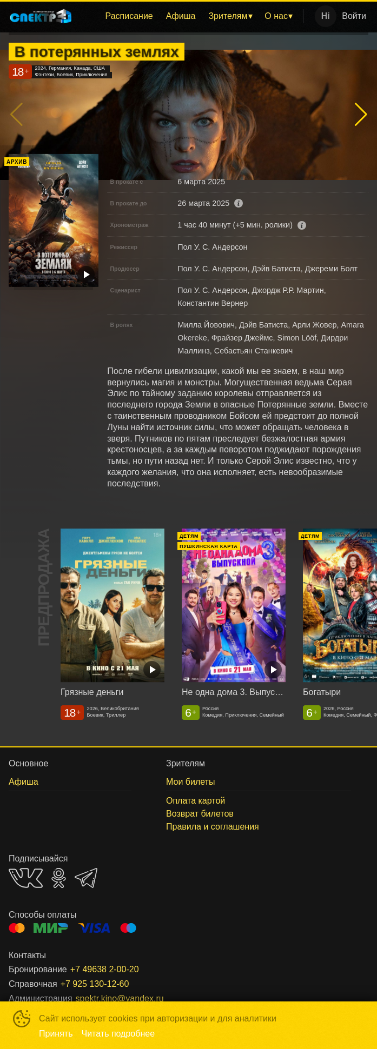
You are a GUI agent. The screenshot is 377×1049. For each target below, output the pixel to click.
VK (26, 878)
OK (58, 878)
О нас (276, 16)
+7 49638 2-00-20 (104, 969)
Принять (56, 1033)
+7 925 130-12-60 (95, 983)
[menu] (190, 16)
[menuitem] (129, 16)
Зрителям (227, 16)
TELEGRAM (86, 878)
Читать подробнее (118, 1033)
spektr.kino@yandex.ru (120, 998)
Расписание (129, 16)
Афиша (181, 16)
